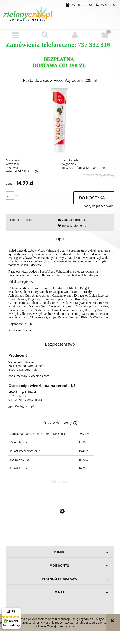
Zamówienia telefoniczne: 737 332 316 (58, 44)
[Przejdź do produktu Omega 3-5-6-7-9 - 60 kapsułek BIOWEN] (60, 528)
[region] (60, 63)
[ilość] (10, 195)
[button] (15, 35)
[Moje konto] (75, 35)
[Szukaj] (45, 34)
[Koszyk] (105, 34)
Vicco (28, 220)
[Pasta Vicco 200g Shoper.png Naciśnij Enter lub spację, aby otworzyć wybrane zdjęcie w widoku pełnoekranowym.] (60, 120)
